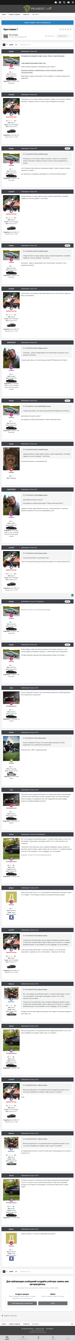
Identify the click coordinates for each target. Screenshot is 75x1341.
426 (11, 374)
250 (11, 710)
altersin (11, 834)
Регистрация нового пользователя (22, 1303)
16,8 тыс (9, 121)
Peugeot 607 (23, 37)
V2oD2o (11, 732)
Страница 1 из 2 (25, 44)
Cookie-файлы (49, 1328)
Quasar (11, 444)
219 (11, 908)
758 (9, 865)
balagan (15, 35)
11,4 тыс (9, 1005)
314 (11, 476)
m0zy (11, 688)
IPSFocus (31, 1328)
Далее (11, 44)
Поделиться (49, 36)
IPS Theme (24, 1328)
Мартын (11, 984)
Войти (53, 1303)
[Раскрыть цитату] (24, 154)
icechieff (11, 94)
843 (11, 767)
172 (11, 72)
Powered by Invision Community (37, 1332)
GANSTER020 (11, 342)
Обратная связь (39, 1328)
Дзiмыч (11, 888)
